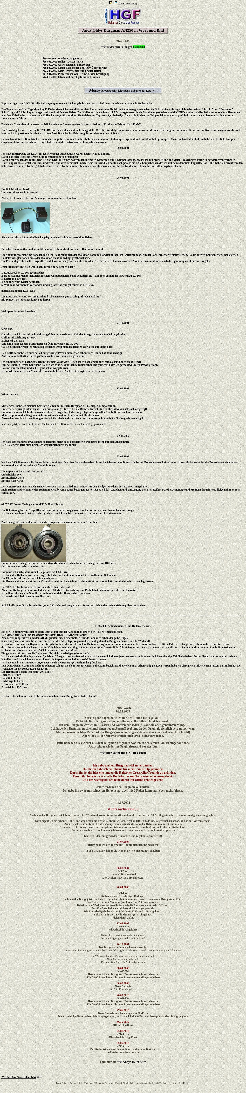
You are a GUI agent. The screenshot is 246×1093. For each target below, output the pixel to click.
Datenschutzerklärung (127, 3)
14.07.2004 (50, 58)
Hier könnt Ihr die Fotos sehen (126, 753)
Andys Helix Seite (134, 1062)
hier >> (186, 1083)
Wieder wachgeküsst (70, 58)
